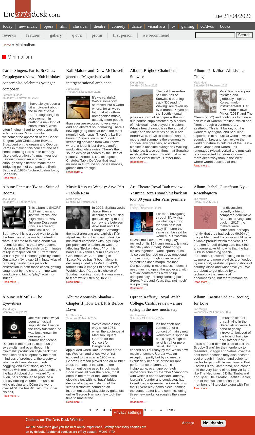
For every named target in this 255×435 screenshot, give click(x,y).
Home (6, 45)
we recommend (156, 35)
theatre (100, 26)
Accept (188, 423)
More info (106, 431)
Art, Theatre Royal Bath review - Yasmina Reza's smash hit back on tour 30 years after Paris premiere (158, 193)
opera (48, 26)
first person (122, 35)
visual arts (156, 26)
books (225, 26)
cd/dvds (207, 26)
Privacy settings (127, 412)
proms (97, 35)
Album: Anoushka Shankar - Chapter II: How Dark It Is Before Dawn (94, 303)
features (33, 35)
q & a (77, 35)
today (8, 26)
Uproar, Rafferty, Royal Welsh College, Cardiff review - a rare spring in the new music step (156, 303)
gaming (187, 26)
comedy (119, 26)
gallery (56, 35)
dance (136, 26)
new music (28, 26)
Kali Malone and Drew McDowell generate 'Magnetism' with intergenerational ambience (95, 76)
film (63, 26)
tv (173, 26)
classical (80, 26)
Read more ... (10, 177)
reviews (9, 35)
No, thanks (213, 423)
